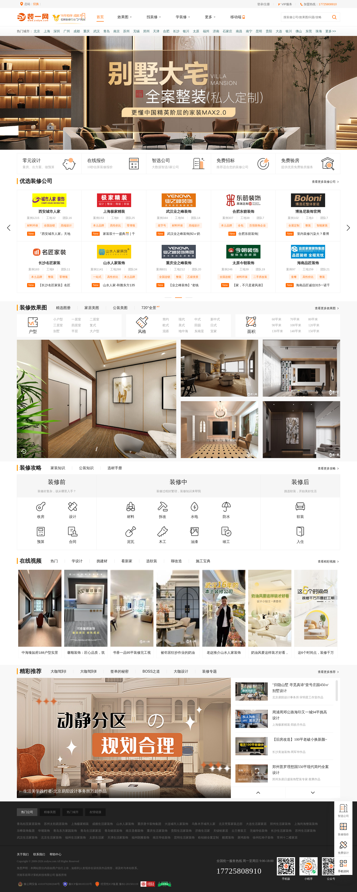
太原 (196, 31)
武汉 (96, 31)
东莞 (309, 31)
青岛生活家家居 (90, 830)
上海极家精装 (80, 824)
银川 (186, 31)
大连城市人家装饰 (176, 824)
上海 (47, 31)
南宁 (249, 31)
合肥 (166, 31)
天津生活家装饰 (117, 837)
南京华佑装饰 (162, 837)
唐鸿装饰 (243, 837)
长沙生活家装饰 (281, 830)
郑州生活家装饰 (280, 824)
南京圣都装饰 (134, 830)
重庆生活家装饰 (157, 830)
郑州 (146, 31)
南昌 (239, 31)
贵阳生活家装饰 (181, 830)
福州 (206, 31)
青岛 (106, 31)
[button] (8, 227)
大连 (279, 31)
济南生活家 (202, 830)
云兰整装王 (239, 830)
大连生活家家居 (256, 824)
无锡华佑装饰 (259, 830)
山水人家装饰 (125, 824)
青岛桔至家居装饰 (29, 824)
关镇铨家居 (220, 830)
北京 (37, 31)
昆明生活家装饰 (184, 837)
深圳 (57, 31)
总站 (27, 4)
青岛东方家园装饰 (65, 830)
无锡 (136, 31)
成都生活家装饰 (102, 824)
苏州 (126, 31)
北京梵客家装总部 (230, 824)
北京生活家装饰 (51, 837)
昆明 (259, 31)
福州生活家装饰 (75, 837)
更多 (330, 31)
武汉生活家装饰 (27, 837)
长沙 (176, 31)
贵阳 (269, 31)
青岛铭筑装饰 (113, 830)
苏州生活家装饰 (305, 830)
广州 (67, 31)
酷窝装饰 (228, 837)
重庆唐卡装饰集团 (149, 824)
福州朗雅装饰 (140, 837)
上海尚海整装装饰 (306, 824)
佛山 (299, 31)
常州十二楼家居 (287, 837)
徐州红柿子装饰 (263, 837)
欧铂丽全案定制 (208, 837)
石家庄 (227, 31)
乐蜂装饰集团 (26, 830)
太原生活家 (96, 837)
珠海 (319, 31)
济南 (216, 31)
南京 (116, 31)
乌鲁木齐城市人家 (203, 824)
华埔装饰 (44, 830)
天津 (156, 31)
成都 (77, 31)
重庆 (86, 31)
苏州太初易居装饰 (56, 824)
